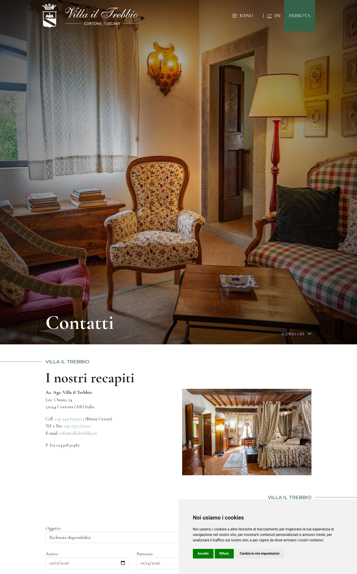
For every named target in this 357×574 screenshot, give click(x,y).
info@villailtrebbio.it (78, 433)
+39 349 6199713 (69, 419)
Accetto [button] (203, 553)
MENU (242, 15)
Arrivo (52, 554)
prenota (300, 15)
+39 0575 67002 (77, 426)
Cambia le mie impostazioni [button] (259, 553)
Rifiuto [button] (224, 553)
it (269, 15)
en (277, 15)
